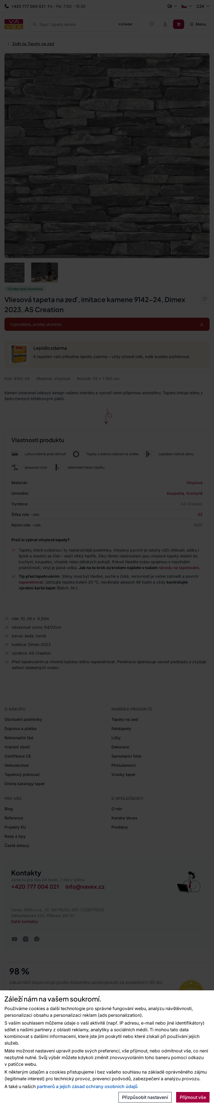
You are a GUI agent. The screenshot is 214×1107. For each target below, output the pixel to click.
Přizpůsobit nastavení (145, 1097)
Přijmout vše (193, 1097)
